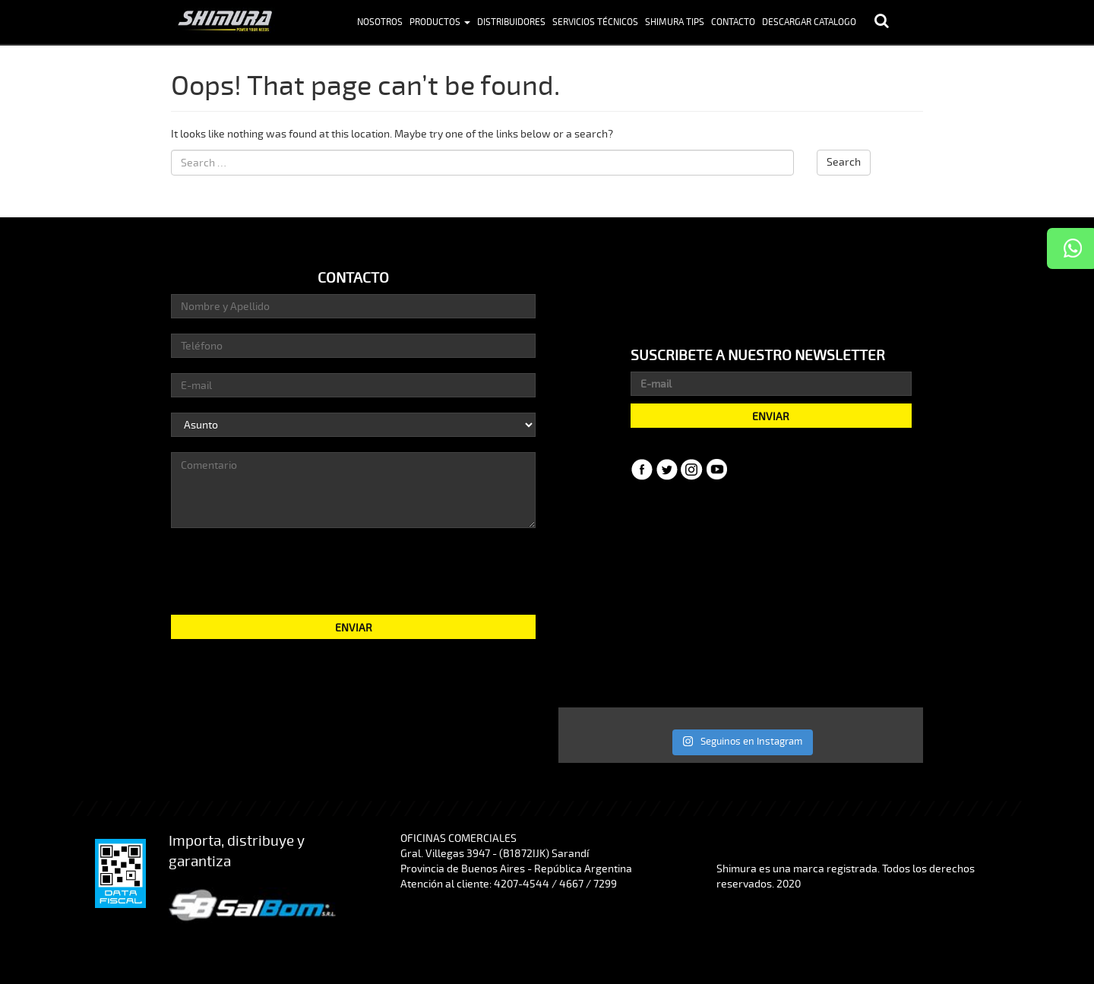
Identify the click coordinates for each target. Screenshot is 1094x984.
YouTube (717, 469)
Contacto (733, 22)
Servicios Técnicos (595, 22)
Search (844, 162)
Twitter (667, 469)
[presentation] (353, 570)
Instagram (692, 469)
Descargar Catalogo (809, 22)
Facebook (642, 469)
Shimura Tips (674, 22)
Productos (439, 22)
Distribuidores (511, 22)
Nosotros (380, 22)
